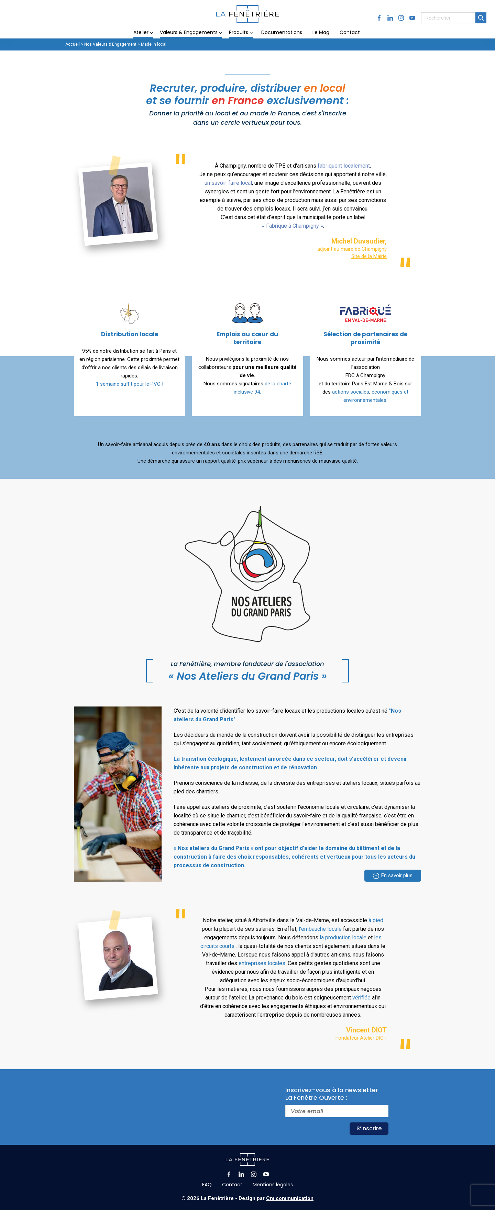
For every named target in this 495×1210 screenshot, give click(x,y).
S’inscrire (369, 1128)
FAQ (207, 1184)
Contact (350, 32)
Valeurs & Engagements (189, 32)
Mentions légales (273, 1184)
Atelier (140, 32)
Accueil (72, 44)
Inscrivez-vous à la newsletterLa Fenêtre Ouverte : (331, 1093)
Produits (238, 32)
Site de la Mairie (369, 256)
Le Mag (320, 32)
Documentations (281, 32)
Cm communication (290, 1198)
